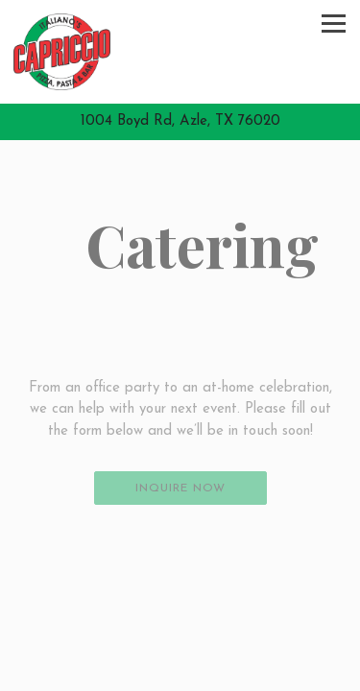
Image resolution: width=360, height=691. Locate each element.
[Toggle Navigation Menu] (333, 23)
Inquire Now (180, 488)
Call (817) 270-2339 (180, 640)
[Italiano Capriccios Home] (61, 51)
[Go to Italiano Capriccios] (180, 122)
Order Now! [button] (180, 674)
